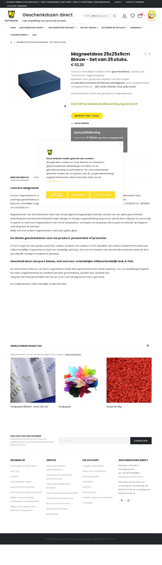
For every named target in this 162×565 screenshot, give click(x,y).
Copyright (87, 522)
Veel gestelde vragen (21, 501)
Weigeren (79, 194)
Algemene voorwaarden (22, 507)
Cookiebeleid (53, 181)
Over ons (14, 491)
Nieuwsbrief (52, 534)
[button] (65, 106)
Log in (118, 2)
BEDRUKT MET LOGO (87, 122)
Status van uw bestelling (94, 491)
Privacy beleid (89, 512)
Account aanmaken (17, 6)
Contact (14, 496)
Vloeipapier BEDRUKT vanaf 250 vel (29, 426)
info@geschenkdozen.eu (131, 496)
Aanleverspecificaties (57, 528)
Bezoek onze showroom (58, 523)
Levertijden (88, 501)
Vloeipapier (64, 426)
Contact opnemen (135, 2)
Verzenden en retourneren (23, 485)
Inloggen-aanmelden (93, 485)
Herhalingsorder (91, 496)
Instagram (129, 520)
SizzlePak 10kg (114, 426)
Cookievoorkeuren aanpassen (98, 517)
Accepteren (103, 194)
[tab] (19, 197)
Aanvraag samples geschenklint (62, 513)
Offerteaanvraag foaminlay (59, 518)
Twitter (122, 520)
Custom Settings (57, 194)
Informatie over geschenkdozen (26, 512)
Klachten (87, 507)
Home (11, 42)
